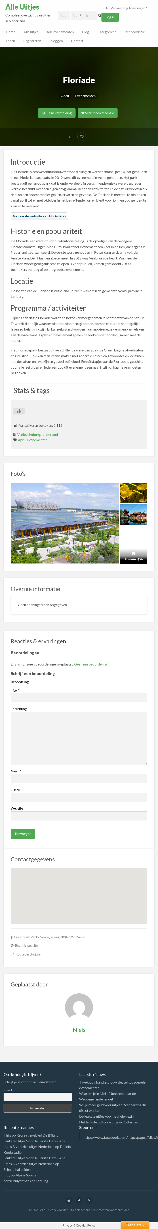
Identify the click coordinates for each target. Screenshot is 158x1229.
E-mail (16, 790)
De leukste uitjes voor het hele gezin (106, 1116)
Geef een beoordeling (90, 664)
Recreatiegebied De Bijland (38, 1135)
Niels (79, 1029)
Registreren (32, 41)
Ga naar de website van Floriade (37, 216)
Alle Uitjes (22, 7)
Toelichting (20, 709)
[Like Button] (19, 411)
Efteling (42, 1181)
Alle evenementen (60, 32)
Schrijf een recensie (97, 113)
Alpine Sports (26, 1175)
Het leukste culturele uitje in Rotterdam (109, 1122)
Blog (85, 32)
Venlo (21, 434)
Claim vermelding (57, 113)
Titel (15, 690)
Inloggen (56, 41)
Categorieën (106, 32)
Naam (16, 771)
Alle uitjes (30, 32)
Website (17, 808)
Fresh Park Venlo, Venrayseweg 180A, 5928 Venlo (49, 937)
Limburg (33, 434)
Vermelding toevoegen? (126, 8)
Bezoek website (26, 945)
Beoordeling (21, 682)
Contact (77, 41)
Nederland (50, 434)
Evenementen (85, 96)
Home (10, 32)
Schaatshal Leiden (17, 1169)
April (65, 96)
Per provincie (135, 32)
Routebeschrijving (29, 954)
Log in (110, 17)
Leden (10, 41)
